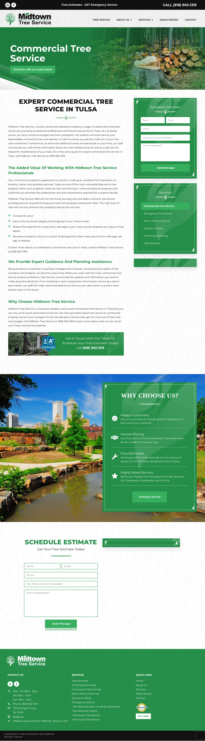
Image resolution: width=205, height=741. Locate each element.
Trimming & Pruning (156, 236)
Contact (191, 20)
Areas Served (169, 20)
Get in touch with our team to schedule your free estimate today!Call (90, 343)
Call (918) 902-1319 (180, 5)
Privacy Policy (13, 737)
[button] (138, 263)
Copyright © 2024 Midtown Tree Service (29, 734)
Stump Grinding (153, 228)
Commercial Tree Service (159, 206)
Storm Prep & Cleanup (157, 221)
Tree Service (101, 20)
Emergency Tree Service (158, 213)
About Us (124, 20)
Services (145, 20)
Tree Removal (152, 243)
